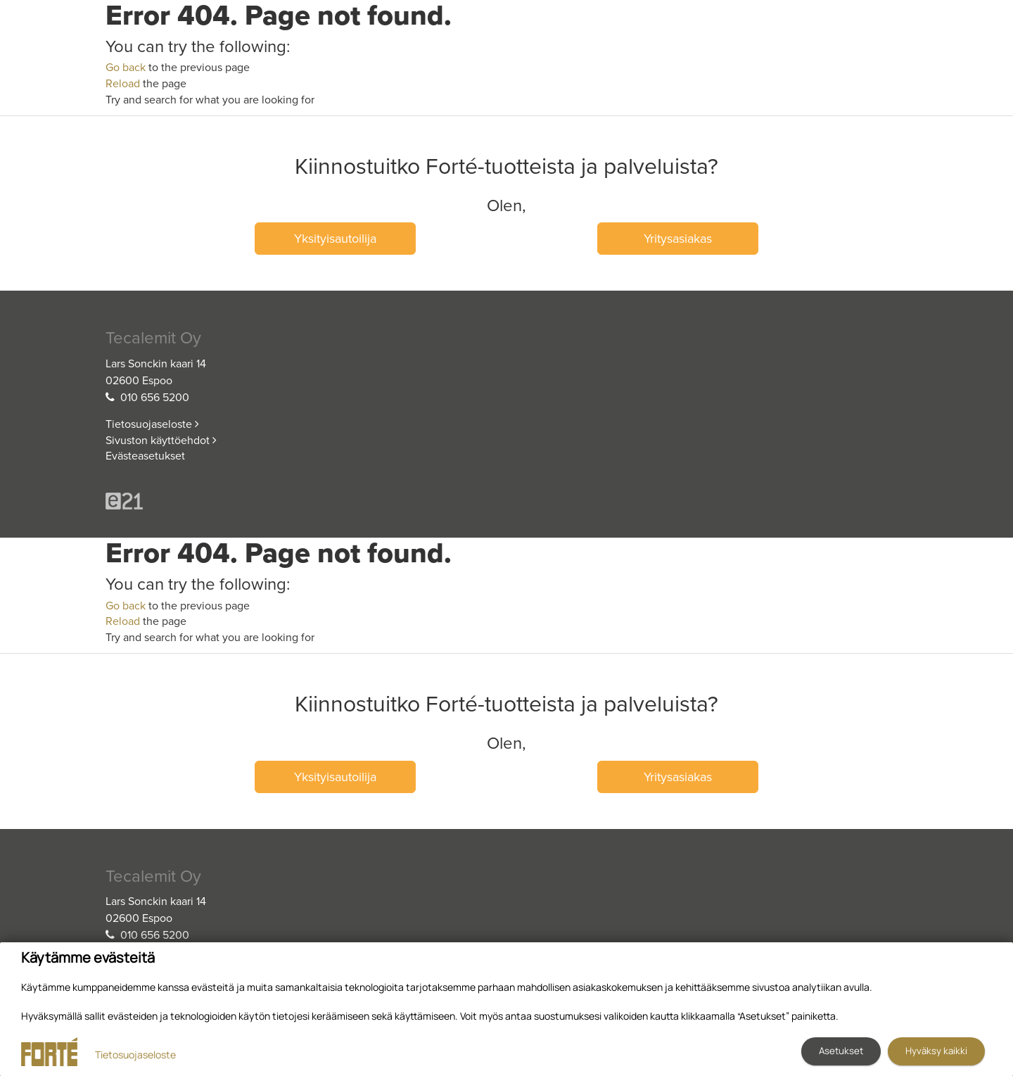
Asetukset (841, 1050)
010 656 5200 (154, 398)
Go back (126, 68)
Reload (123, 84)
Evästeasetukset (145, 456)
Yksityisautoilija (335, 238)
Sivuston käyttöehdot (161, 440)
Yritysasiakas (678, 238)
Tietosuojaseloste (152, 424)
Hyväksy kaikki (936, 1050)
